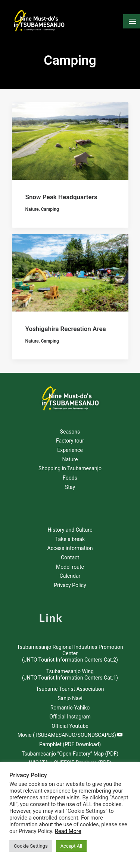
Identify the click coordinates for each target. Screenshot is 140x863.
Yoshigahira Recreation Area (65, 330)
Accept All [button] (71, 846)
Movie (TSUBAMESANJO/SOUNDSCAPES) (70, 735)
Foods (70, 478)
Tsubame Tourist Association (70, 689)
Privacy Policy (70, 585)
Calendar (70, 576)
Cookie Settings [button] (31, 846)
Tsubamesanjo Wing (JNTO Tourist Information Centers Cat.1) (70, 674)
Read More (68, 831)
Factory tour (70, 441)
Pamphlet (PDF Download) (70, 744)
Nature (32, 209)
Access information (70, 548)
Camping (50, 209)
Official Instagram (69, 717)
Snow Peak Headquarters (61, 197)
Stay (70, 487)
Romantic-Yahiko (70, 708)
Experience (70, 450)
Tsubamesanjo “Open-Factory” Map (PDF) (70, 754)
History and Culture (70, 530)
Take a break (70, 539)
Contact (70, 557)
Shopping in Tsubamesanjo (70, 468)
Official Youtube (70, 726)
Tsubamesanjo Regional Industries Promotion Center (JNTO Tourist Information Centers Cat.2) (70, 653)
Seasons (70, 432)
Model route (70, 567)
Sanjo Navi (69, 698)
